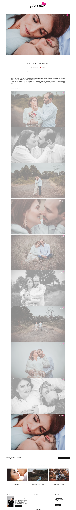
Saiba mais (18, 505)
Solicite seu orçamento (64, 458)
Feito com (38, 509)
